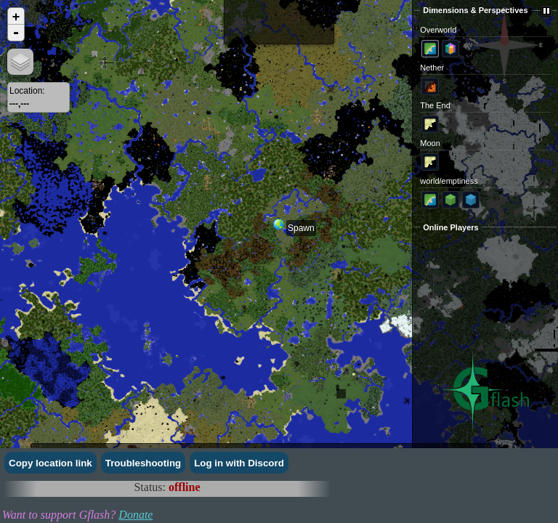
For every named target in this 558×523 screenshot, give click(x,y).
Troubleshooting (143, 463)
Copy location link (50, 463)
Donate (135, 514)
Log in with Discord (239, 463)
